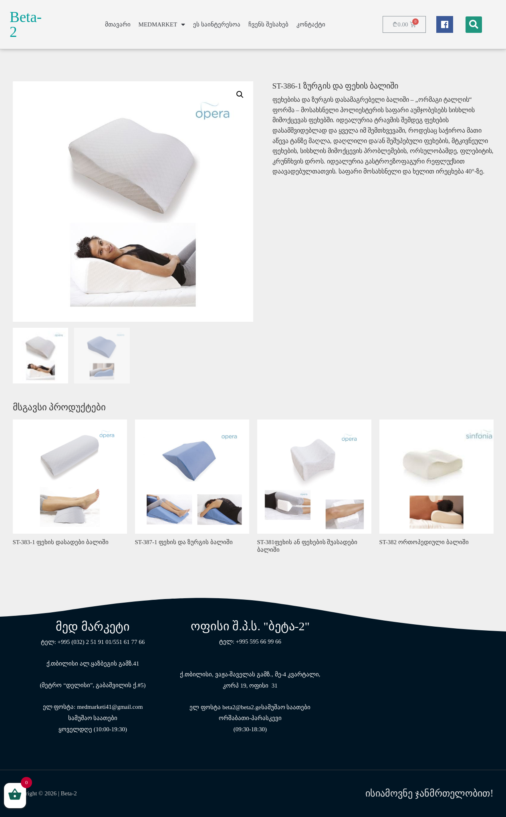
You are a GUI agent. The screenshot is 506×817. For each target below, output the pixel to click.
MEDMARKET (162, 24)
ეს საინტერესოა (216, 24)
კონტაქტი (310, 24)
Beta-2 (26, 24)
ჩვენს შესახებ (268, 24)
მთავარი (118, 24)
